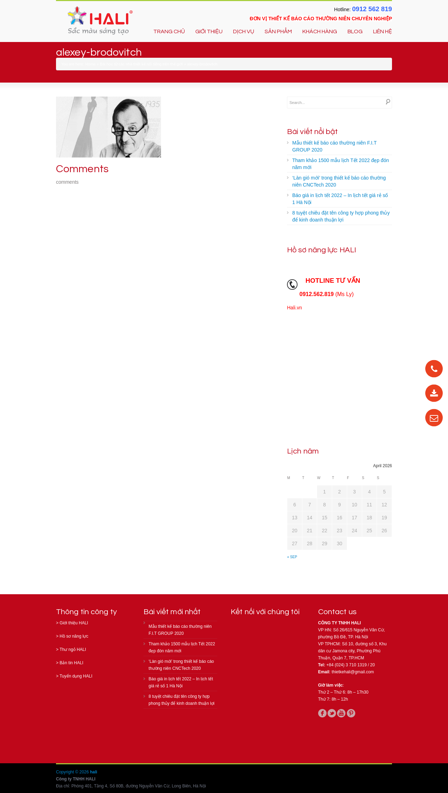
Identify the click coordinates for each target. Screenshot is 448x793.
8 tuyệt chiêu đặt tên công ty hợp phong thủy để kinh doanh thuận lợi (341, 216)
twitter (332, 713)
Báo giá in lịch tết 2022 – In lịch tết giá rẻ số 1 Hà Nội (340, 198)
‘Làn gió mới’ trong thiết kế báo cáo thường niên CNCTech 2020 (339, 181)
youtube (341, 713)
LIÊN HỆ (382, 31)
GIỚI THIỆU (209, 31)
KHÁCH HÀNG (319, 31)
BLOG (355, 31)
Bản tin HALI (71, 662)
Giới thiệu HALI (73, 622)
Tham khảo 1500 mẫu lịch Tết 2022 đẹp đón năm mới (340, 163)
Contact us (337, 612)
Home (90, 64)
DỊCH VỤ (243, 31)
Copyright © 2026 (73, 772)
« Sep (292, 557)
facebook (322, 713)
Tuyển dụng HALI (75, 676)
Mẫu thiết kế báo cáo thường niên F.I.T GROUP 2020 (334, 146)
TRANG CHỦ (169, 31)
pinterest (351, 713)
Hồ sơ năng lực (73, 636)
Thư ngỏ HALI (72, 649)
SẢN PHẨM (278, 31)
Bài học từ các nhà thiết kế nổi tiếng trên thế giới (141, 64)
